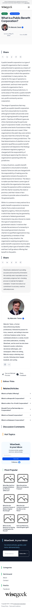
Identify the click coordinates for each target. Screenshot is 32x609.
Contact (5, 580)
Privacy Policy (4, 606)
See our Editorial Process (8, 374)
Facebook (6, 589)
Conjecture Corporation (19, 603)
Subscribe (16, 458)
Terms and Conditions (15, 606)
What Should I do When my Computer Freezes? (23, 487)
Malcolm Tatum (16, 27)
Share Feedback (21, 374)
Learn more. (27, 2)
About (5, 578)
